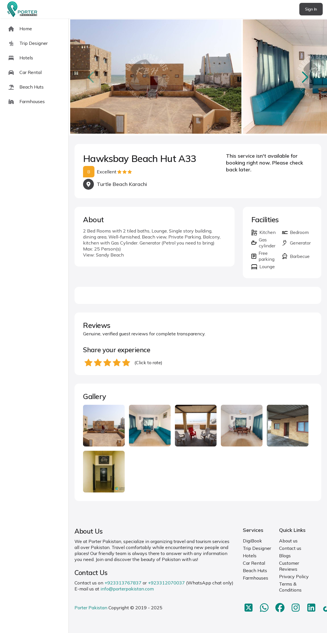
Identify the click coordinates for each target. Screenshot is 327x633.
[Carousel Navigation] (198, 77)
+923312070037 (166, 583)
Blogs (285, 555)
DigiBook (252, 541)
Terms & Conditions (290, 587)
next (304, 77)
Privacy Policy (294, 576)
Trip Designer (257, 548)
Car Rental (254, 563)
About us (288, 541)
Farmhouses (255, 578)
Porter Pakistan (90, 607)
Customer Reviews (289, 566)
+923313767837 (123, 583)
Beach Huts (255, 570)
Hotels (250, 555)
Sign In (311, 9)
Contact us (290, 548)
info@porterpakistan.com (127, 589)
